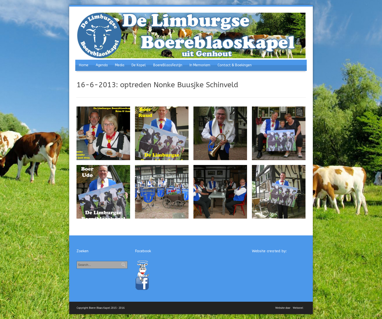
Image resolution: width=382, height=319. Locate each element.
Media (119, 65)
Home (83, 65)
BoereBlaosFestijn (167, 65)
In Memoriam (200, 65)
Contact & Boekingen (235, 65)
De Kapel (139, 65)
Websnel (298, 307)
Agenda (102, 65)
